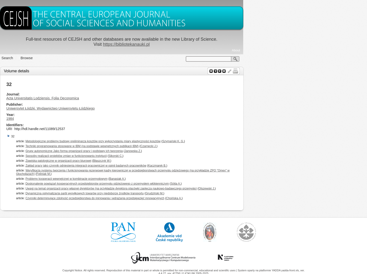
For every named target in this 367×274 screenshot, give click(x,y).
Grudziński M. (216, 193)
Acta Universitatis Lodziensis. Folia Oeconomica (104, 98)
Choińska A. (235, 198)
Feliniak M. (105, 174)
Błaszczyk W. (163, 160)
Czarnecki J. (210, 146)
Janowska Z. (195, 151)
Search (69, 58)
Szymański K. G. (235, 141)
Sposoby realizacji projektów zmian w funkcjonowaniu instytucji (128, 156)
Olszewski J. (268, 188)
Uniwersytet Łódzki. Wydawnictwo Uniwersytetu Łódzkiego (112, 108)
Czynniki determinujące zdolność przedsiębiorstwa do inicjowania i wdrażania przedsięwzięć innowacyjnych (156, 198)
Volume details (78, 71)
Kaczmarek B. (219, 165)
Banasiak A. (179, 178)
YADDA (276, 270)
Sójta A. (237, 183)
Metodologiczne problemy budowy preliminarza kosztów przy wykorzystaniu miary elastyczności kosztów (155, 141)
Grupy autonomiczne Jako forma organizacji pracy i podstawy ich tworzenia (136, 151)
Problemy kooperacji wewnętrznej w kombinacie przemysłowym (128, 178)
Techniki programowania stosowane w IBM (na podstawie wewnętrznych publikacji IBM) (144, 146)
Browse (88, 58)
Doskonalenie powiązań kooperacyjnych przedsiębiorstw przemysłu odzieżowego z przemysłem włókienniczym (159, 183)
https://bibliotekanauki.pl (188, 44)
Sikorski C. (177, 156)
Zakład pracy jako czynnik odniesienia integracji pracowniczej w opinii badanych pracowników (147, 165)
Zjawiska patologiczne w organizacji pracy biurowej (120, 160)
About (298, 50)
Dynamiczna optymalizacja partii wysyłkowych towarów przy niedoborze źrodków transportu (146, 193)
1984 (72, 119)
